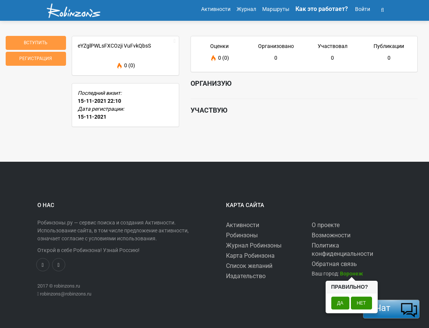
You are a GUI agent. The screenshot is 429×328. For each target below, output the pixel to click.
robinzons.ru (67, 286)
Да (340, 303)
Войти (362, 9)
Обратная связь (334, 264)
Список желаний (249, 265)
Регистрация (35, 58)
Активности (242, 225)
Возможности (331, 235)
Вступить (36, 42)
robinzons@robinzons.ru (65, 294)
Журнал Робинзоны (253, 245)
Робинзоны (242, 235)
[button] (382, 9)
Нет (361, 303)
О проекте (326, 225)
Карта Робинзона (250, 255)
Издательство (246, 276)
